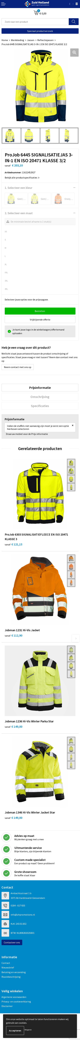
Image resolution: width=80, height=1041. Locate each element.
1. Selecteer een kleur (18, 188)
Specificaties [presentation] (40, 406)
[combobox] (35, 21)
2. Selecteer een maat (19, 213)
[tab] (40, 387)
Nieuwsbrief (8, 967)
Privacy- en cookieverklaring (16, 1001)
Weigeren (28, 1030)
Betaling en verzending (14, 972)
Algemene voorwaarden (14, 996)
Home (5, 40)
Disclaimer (7, 1006)
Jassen (30, 40)
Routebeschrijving (11, 976)
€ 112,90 (13, 635)
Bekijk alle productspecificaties (22, 177)
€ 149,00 (13, 726)
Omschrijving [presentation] (39, 397)
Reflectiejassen (45, 40)
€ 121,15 (13, 544)
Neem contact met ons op (17, 367)
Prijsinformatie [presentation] (40, 387)
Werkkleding (17, 40)
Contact (6, 962)
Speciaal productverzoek (40, 31)
